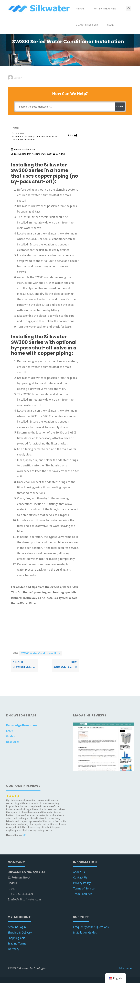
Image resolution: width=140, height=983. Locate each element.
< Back (16, 127)
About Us (79, 872)
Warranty (13, 949)
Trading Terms (17, 943)
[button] (72, 135)
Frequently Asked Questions (91, 927)
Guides (10, 736)
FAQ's (9, 731)
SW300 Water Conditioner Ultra (40, 653)
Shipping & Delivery (20, 932)
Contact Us (80, 877)
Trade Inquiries (82, 894)
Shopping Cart (16, 938)
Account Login (17, 927)
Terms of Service (83, 888)
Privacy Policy (82, 883)
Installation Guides (85, 932)
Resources (12, 742)
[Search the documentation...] (65, 106)
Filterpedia (125, 968)
